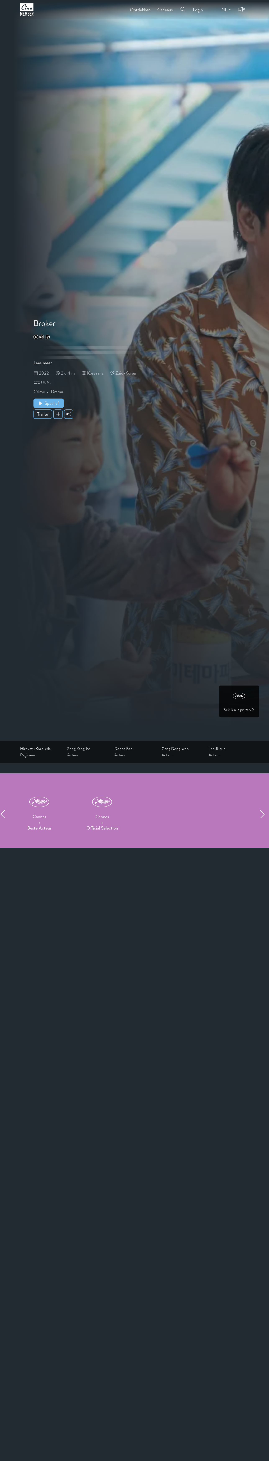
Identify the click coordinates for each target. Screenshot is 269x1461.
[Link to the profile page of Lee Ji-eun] (229, 749)
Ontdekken (140, 6)
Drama (57, 391)
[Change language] (225, 9)
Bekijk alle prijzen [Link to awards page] (239, 710)
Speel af (48, 403)
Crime (39, 391)
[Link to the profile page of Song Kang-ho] (87, 749)
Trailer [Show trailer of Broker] (42, 414)
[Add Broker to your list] (58, 414)
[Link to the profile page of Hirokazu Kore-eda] (40, 749)
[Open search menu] (183, 6)
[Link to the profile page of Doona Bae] (134, 749)
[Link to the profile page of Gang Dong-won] (181, 749)
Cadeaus (165, 6)
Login (198, 6)
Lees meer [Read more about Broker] (42, 363)
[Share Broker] (68, 414)
